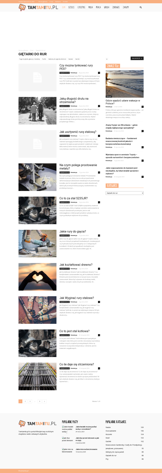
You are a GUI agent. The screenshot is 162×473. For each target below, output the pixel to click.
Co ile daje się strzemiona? (77, 364)
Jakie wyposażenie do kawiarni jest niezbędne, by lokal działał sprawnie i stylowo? (122, 171)
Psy (107, 459)
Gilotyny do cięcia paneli (115, 452)
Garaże (70, 59)
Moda (91, 7)
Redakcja (74, 73)
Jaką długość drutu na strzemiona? (74, 100)
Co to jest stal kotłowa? (74, 331)
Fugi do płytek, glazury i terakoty (29, 59)
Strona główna (42, 1)
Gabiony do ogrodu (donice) (57, 59)
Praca (98, 7)
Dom (63, 7)
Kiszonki (109, 434)
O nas (51, 1)
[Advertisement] (81, 29)
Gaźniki (108, 441)
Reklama (58, 1)
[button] (141, 7)
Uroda (106, 7)
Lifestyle (81, 7)
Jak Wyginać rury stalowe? (77, 298)
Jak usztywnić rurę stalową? (78, 132)
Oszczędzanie (111, 431)
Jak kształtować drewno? (76, 264)
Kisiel (108, 438)
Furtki (44, 59)
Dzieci (71, 7)
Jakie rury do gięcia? (73, 231)
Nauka (108, 427)
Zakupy (126, 7)
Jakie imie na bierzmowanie (86, 449)
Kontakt (65, 1)
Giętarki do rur (64, 73)
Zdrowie (116, 7)
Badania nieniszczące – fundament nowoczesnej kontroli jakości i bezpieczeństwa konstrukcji (121, 141)
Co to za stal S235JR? (74, 198)
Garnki (77, 59)
